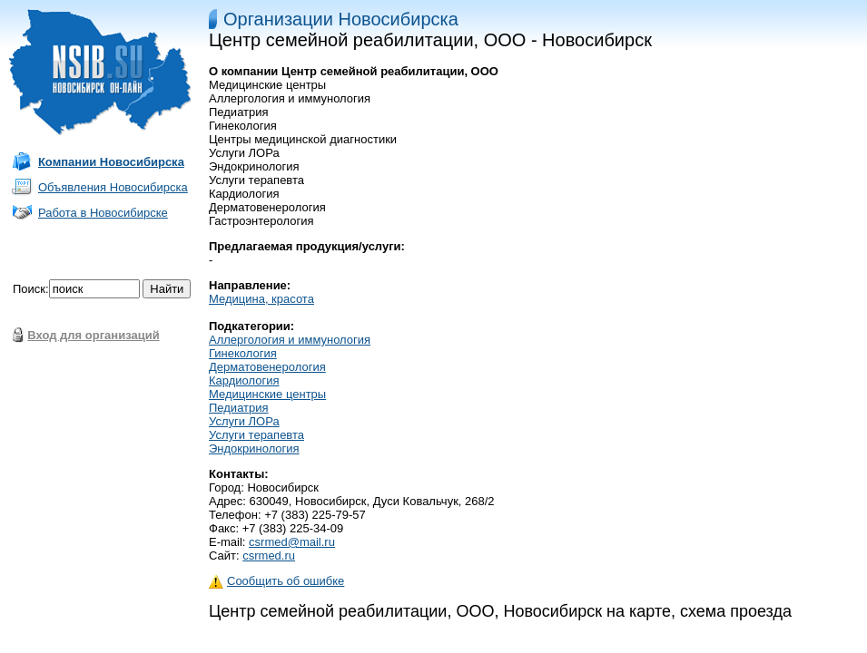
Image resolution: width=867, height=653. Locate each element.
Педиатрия (239, 407)
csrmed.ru (268, 555)
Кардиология (244, 380)
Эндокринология (254, 448)
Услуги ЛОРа (244, 421)
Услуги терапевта (256, 435)
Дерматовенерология (267, 367)
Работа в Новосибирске (103, 212)
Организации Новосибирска (340, 19)
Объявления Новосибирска (113, 187)
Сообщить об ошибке (276, 581)
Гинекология (243, 353)
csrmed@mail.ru (292, 542)
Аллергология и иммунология (289, 339)
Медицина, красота (261, 299)
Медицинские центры (267, 394)
